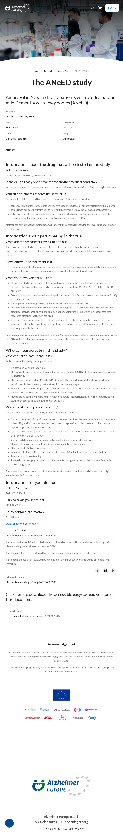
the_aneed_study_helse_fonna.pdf (28, 615)
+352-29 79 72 (76, 828)
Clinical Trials (63, 71)
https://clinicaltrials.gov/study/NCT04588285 (31, 582)
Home (35, 71)
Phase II (67, 127)
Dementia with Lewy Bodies (21, 116)
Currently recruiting (16, 138)
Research (48, 71)
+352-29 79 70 (51, 828)
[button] (92, 9)
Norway (10, 149)
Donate (112, 8)
